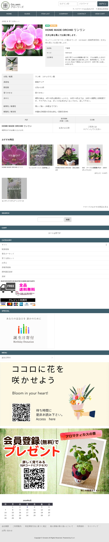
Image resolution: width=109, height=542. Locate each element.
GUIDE (27, 14)
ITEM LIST (45, 14)
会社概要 (5, 526)
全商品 (4, 21)
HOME (9, 14)
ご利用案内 (17, 526)
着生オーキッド (8, 254)
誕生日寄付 (6, 358)
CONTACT (82, 14)
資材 (3, 276)
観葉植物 (5, 249)
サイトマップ (93, 526)
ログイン (86, 129)
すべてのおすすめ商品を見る (96, 207)
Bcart (73, 538)
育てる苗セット (14, 21)
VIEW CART (100, 14)
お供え (4, 263)
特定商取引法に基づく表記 (35, 526)
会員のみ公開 (64, 128)
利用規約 (80, 526)
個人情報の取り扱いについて (61, 526)
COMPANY (63, 14)
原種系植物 (6, 267)
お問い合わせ (7, 531)
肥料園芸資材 (7, 272)
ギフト (4, 245)
